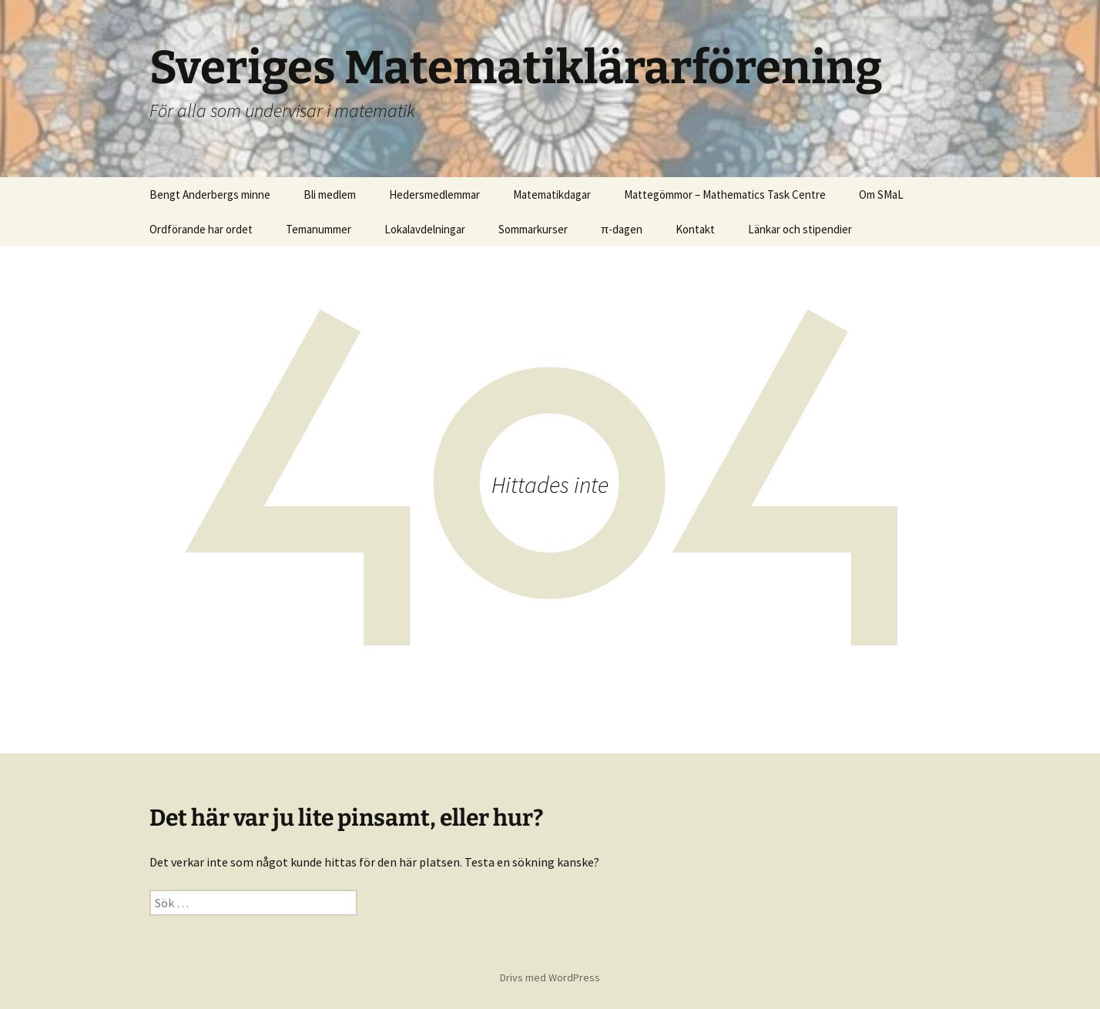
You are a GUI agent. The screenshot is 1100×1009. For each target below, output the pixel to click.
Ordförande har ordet (201, 229)
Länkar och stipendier (800, 229)
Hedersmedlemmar (434, 194)
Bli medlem (330, 194)
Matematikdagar (552, 194)
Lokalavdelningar (424, 229)
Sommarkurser (533, 229)
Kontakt (695, 229)
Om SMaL (881, 194)
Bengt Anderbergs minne (209, 194)
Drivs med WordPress (550, 977)
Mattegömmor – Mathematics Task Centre (725, 194)
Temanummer (318, 229)
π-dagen (621, 229)
